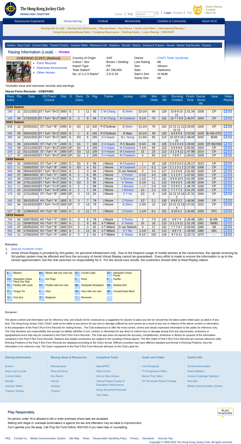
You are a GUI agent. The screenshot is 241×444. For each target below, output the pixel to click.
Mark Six (211, 12)
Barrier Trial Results (188, 45)
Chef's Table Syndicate (173, 58)
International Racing (170, 28)
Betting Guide (131, 32)
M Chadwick (127, 118)
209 (10, 147)
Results (126, 45)
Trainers (55, 391)
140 (10, 200)
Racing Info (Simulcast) (82, 28)
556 (10, 133)
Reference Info (98, 45)
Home (118, 14)
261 (10, 144)
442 (10, 178)
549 (10, 171)
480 (10, 175)
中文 (130, 14)
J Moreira (127, 186)
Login (167, 12)
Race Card (23, 45)
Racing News (107, 28)
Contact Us (20, 438)
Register (178, 12)
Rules (86, 438)
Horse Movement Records (111, 389)
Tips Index (102, 395)
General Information (198, 366)
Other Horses (46, 72)
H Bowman (128, 178)
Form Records (46, 63)
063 (10, 204)
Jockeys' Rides (79, 45)
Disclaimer (148, 438)
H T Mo (127, 230)
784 (10, 219)
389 (10, 137)
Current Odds (39, 45)
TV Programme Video (154, 371)
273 (10, 190)
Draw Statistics (196, 371)
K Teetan (127, 182)
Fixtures (206, 45)
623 (10, 167)
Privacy (134, 438)
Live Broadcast (150, 366)
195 (10, 111)
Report (136, 45)
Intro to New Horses (107, 376)
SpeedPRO (103, 366)
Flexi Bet (192, 381)
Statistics (114, 45)
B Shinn (127, 111)
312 (10, 186)
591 (10, 230)
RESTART (168, 32)
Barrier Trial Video (152, 376)
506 (10, 234)
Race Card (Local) (15, 371)
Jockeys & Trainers (153, 45)
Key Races (125, 28)
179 (10, 193)
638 (10, 126)
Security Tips (165, 438)
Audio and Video (145, 28)
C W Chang (108, 111)
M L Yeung (127, 137)
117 (10, 155)
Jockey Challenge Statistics (203, 376)
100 (10, 118)
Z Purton (127, 175)
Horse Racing (214, 6)
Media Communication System (205, 386)
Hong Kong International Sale (71, 32)
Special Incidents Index (27, 249)
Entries (11, 45)
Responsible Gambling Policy (110, 438)
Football (210, 9)
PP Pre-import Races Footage (159, 381)
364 (10, 182)
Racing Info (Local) (52, 28)
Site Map (74, 438)
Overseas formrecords (52, 68)
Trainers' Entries (58, 45)
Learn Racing (151, 32)
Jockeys (55, 386)
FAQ (189, 12)
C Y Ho (127, 193)
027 (10, 211)
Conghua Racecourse (106, 32)
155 (10, 151)
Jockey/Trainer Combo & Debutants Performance (110, 383)
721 (10, 223)
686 (10, 163)
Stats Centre (103, 371)
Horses (170, 45)
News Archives (59, 371)
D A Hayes (108, 137)
